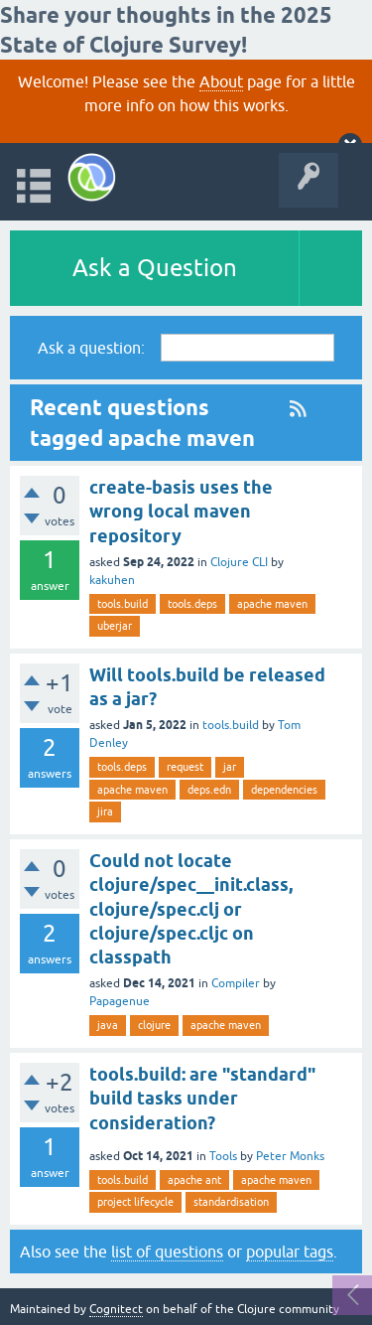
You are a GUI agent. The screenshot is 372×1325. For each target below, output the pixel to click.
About (221, 81)
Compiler (235, 983)
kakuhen (112, 580)
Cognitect (116, 1309)
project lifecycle (135, 1202)
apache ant (194, 1180)
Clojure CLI (239, 562)
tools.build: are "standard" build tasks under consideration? (202, 1098)
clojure (154, 1025)
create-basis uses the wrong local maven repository (181, 511)
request (185, 767)
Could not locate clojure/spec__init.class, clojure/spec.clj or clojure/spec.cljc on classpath (191, 908)
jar (229, 767)
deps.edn (209, 790)
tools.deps (192, 604)
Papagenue (119, 1001)
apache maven (272, 604)
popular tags (289, 1251)
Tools (223, 1156)
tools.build (122, 604)
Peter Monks (290, 1156)
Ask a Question (154, 267)
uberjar (114, 626)
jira (105, 811)
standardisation (231, 1202)
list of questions (167, 1251)
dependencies (284, 790)
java (107, 1025)
